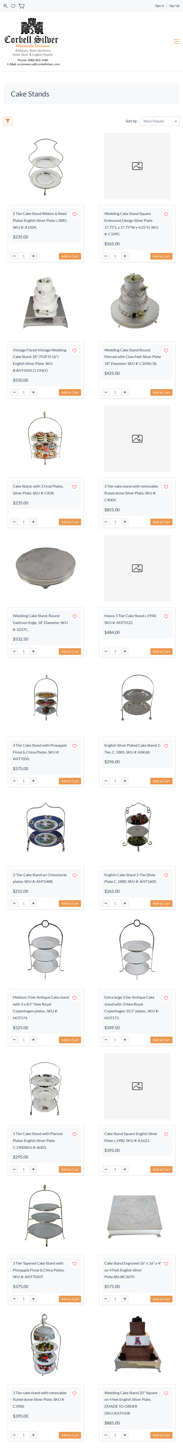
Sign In (159, 6)
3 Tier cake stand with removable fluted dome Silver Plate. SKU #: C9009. (131, 493)
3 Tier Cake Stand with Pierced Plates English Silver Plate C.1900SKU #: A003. (38, 1140)
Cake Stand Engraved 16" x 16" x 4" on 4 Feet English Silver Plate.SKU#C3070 (133, 1270)
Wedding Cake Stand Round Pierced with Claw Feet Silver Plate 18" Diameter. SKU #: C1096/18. (132, 357)
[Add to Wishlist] (75, 214)
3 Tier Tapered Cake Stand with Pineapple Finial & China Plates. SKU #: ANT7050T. (39, 1270)
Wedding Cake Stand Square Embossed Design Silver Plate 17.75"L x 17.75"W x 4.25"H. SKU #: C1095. (131, 223)
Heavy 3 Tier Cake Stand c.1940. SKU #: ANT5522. (130, 619)
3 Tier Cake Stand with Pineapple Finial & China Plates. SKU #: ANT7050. (40, 752)
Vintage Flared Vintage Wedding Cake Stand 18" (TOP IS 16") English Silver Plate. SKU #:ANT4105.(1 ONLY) (39, 360)
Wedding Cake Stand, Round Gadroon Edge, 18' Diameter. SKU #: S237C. (40, 622)
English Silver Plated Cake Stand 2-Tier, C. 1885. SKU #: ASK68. (132, 748)
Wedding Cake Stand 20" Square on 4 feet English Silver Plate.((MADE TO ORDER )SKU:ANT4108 (130, 1402)
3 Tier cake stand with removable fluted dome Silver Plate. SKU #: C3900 (39, 1399)
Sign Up (174, 6)
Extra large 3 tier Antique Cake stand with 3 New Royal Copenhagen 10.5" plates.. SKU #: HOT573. (131, 1007)
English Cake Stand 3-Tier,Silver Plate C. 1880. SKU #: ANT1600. (130, 878)
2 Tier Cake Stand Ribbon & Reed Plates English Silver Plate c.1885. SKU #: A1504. (40, 220)
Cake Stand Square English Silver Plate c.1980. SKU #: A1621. (131, 1137)
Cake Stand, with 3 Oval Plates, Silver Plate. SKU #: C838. (38, 489)
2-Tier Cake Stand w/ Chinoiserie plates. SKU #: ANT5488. (39, 878)
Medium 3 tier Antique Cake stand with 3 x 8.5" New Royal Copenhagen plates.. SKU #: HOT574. (41, 1007)
